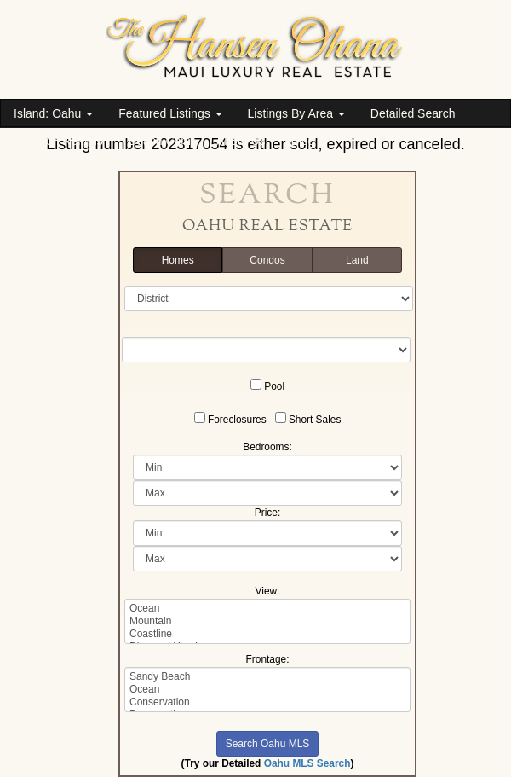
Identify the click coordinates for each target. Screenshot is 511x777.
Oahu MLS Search (307, 763)
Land (357, 260)
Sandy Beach (267, 676)
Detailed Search (413, 113)
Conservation (267, 702)
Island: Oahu (53, 113)
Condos (267, 260)
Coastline (267, 634)
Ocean (267, 608)
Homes (178, 260)
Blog (303, 141)
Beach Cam (160, 141)
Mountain (267, 621)
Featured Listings (169, 113)
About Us (241, 141)
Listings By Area (296, 113)
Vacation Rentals (58, 141)
